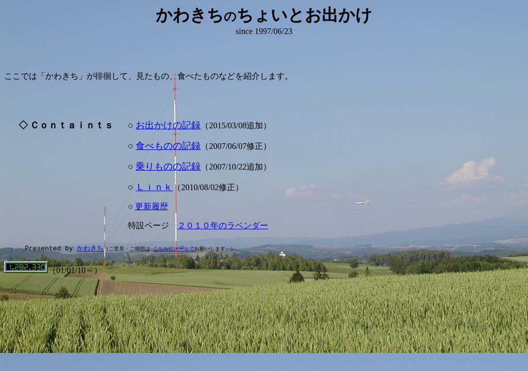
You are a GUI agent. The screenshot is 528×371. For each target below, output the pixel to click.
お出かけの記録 (168, 125)
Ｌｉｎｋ (154, 187)
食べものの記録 (168, 146)
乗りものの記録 (168, 166)
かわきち (90, 248)
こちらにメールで (173, 248)
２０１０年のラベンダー (222, 225)
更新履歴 (151, 206)
